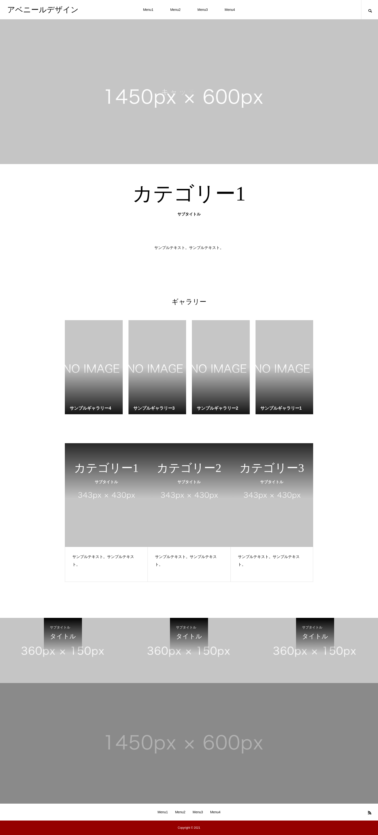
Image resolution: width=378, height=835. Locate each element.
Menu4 (230, 10)
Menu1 (148, 10)
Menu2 (175, 10)
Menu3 (202, 10)
